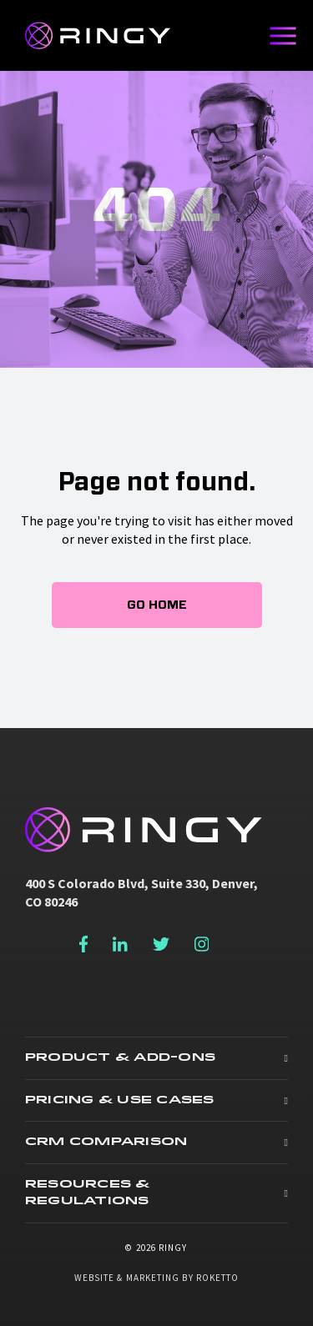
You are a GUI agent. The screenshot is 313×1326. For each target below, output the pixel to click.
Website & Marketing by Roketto (157, 1277)
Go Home (157, 605)
